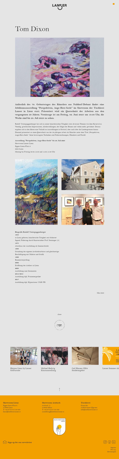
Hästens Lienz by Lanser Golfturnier (23, 368)
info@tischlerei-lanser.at (89, 409)
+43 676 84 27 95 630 (12, 409)
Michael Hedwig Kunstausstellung (54, 368)
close (59, 314)
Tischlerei (85, 403)
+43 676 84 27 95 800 (51, 409)
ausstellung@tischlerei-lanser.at (53, 412)
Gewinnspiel (111, 452)
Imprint (113, 447)
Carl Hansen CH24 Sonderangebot (85, 368)
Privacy (113, 449)
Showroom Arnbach (51, 403)
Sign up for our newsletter (17, 442)
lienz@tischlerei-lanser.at (11, 412)
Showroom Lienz (11, 403)
